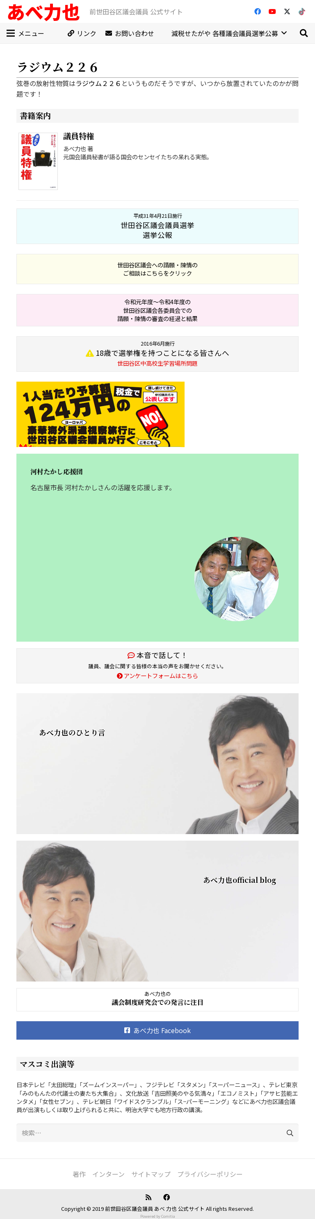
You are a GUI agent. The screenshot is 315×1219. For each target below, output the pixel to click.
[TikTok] (301, 11)
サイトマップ (151, 1174)
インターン (108, 1174)
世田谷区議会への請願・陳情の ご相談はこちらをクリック (157, 268)
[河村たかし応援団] (157, 548)
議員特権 (78, 135)
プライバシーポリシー (210, 1174)
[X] (287, 11)
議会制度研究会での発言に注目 (157, 1002)
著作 (79, 1174)
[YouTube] (272, 11)
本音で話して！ (158, 655)
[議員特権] (39, 162)
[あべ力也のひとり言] (157, 763)
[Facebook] (257, 11)
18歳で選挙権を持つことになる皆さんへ (157, 353)
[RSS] (148, 1197)
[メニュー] (25, 33)
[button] (303, 33)
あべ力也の (157, 993)
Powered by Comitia (157, 1216)
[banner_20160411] (157, 414)
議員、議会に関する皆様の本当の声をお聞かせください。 (157, 666)
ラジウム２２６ (98, 83)
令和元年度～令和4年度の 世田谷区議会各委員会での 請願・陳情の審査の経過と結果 (157, 309)
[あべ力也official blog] (157, 911)
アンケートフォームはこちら (157, 675)
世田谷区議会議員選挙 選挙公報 (157, 226)
